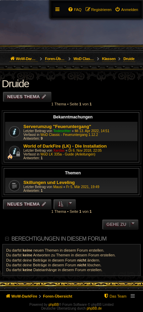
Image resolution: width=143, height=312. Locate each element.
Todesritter (62, 131)
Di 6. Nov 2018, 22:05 (85, 150)
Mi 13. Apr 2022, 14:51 (92, 131)
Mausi (58, 187)
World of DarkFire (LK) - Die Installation (65, 146)
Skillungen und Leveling (49, 182)
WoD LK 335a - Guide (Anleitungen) (67, 154)
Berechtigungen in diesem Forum (58, 239)
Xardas (59, 150)
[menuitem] (126, 9)
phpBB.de (94, 308)
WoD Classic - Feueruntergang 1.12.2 (69, 135)
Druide (15, 83)
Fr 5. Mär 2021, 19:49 (82, 187)
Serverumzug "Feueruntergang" (57, 126)
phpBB (53, 305)
